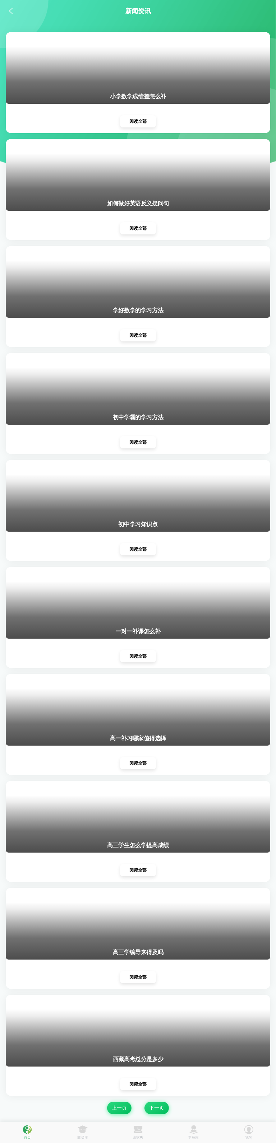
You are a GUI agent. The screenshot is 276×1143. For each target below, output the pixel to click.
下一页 (156, 1108)
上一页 (119, 1108)
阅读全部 (138, 121)
